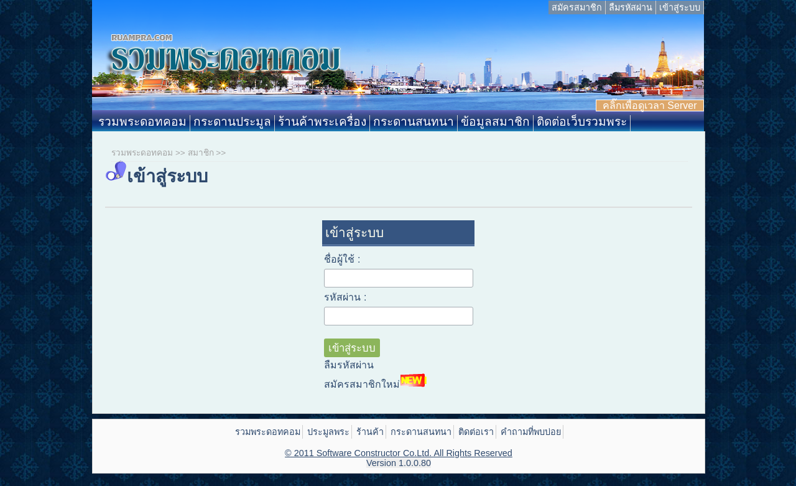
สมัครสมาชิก (577, 7)
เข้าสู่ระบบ (679, 7)
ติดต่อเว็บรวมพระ (582, 121)
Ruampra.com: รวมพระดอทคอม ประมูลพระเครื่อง (397, 65)
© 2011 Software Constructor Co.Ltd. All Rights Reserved (398, 453)
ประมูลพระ (328, 432)
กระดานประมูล (232, 121)
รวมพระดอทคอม (142, 121)
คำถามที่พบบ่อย (531, 432)
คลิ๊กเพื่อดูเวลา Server (650, 105)
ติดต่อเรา (476, 432)
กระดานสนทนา (413, 121)
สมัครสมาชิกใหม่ (377, 381)
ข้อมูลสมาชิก (495, 121)
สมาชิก (201, 152)
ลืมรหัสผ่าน (630, 7)
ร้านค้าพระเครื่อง (322, 121)
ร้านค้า (370, 432)
